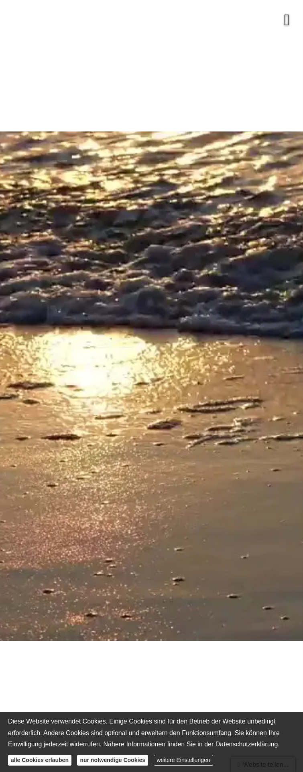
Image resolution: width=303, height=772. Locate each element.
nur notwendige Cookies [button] (112, 760)
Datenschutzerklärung (247, 744)
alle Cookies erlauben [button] (40, 760)
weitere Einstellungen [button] (183, 760)
